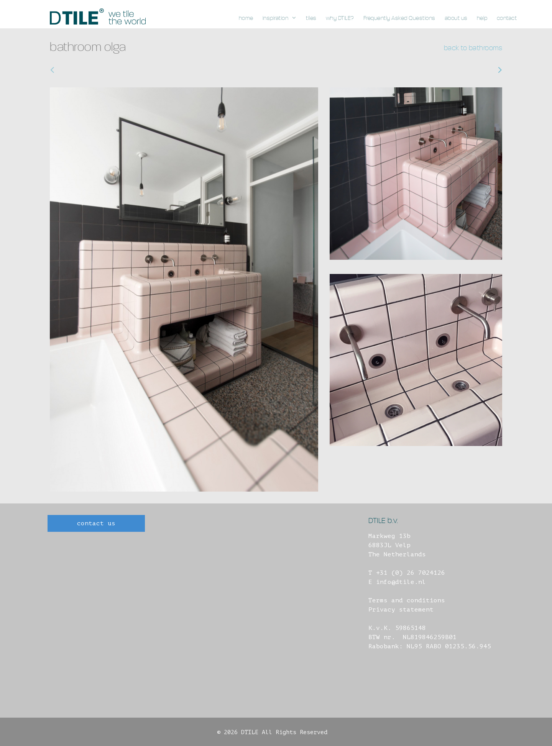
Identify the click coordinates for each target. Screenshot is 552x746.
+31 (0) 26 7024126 (410, 572)
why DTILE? (340, 18)
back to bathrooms (473, 48)
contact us (96, 523)
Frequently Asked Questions (399, 18)
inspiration (282, 18)
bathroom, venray (468, 70)
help (482, 18)
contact (507, 18)
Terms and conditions (406, 600)
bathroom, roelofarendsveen (104, 70)
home (246, 18)
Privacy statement (401, 609)
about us (456, 18)
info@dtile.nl (401, 582)
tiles (311, 18)
